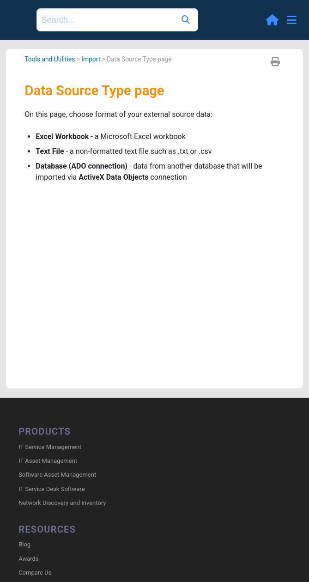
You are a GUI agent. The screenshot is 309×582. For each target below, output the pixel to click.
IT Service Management (49, 446)
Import (90, 59)
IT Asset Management (47, 460)
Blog (24, 544)
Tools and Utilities (49, 59)
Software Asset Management (57, 474)
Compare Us (34, 572)
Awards (28, 558)
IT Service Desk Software (51, 488)
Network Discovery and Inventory (62, 502)
